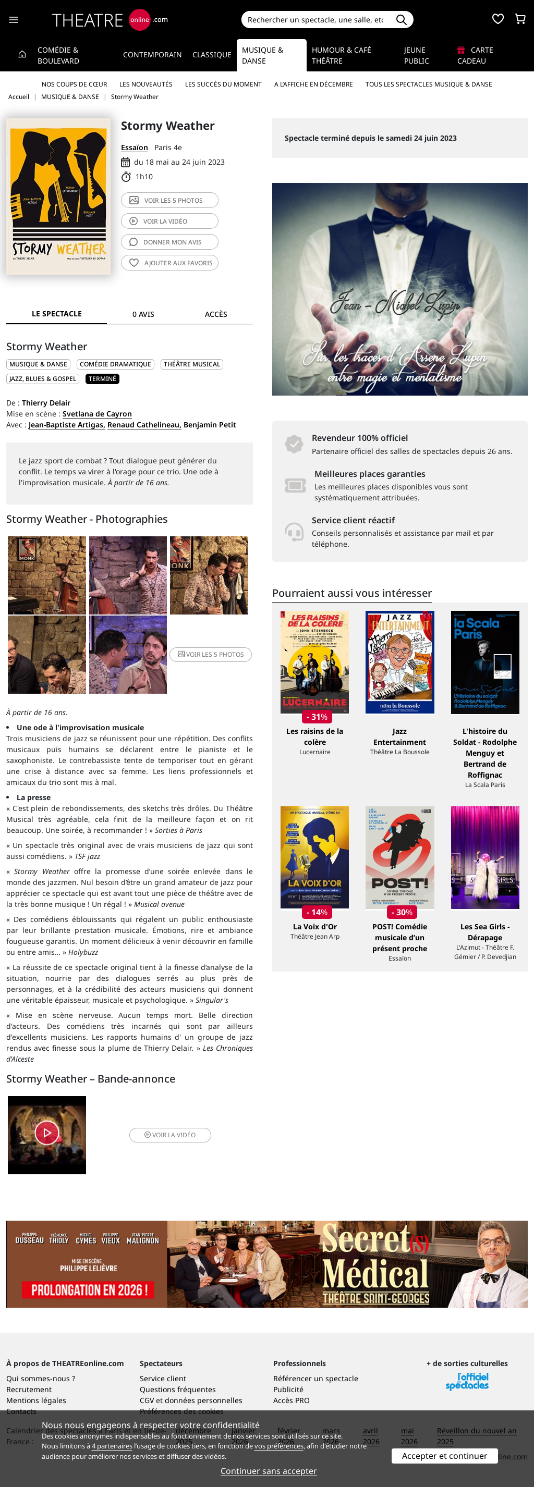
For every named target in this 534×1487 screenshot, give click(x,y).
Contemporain (152, 54)
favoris (171, 263)
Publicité (288, 1389)
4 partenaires (112, 1446)
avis (165, 242)
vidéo (158, 221)
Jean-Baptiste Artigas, (67, 424)
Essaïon (134, 147)
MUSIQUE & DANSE (38, 364)
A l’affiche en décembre (313, 84)
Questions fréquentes (178, 1389)
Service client (163, 1378)
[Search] (315, 19)
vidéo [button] (170, 1134)
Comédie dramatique (115, 364)
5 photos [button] (211, 654)
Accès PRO (291, 1400)
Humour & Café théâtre (341, 55)
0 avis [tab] (143, 314)
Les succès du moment (223, 84)
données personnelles (203, 1400)
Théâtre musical (192, 364)
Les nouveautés (146, 84)
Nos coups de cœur (74, 84)
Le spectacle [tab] (57, 313)
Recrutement (29, 1389)
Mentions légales (36, 1400)
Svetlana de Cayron (97, 414)
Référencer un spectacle (315, 1378)
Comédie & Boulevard (58, 55)
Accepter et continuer (445, 1455)
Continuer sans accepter (269, 1471)
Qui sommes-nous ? (40, 1378)
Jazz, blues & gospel (42, 378)
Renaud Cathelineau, (144, 424)
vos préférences (279, 1446)
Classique (212, 54)
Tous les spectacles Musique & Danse (429, 84)
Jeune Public (416, 55)
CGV (147, 1400)
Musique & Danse (262, 55)
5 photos (166, 200)
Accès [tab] (216, 314)
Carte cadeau (475, 55)
